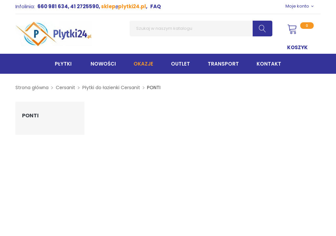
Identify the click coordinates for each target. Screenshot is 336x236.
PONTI (30, 115)
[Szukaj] (201, 28)
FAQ (155, 6)
